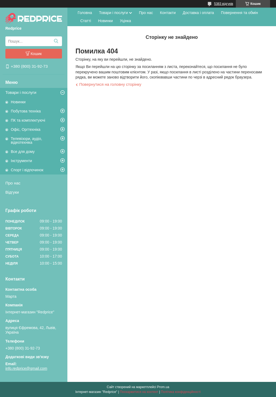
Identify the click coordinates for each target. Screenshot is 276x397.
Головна (85, 13)
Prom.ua (163, 387)
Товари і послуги (20, 92)
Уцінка (125, 21)
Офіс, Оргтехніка (25, 129)
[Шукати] (56, 41)
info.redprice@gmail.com (26, 368)
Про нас (12, 183)
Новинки (18, 102)
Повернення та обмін (239, 13)
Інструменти (21, 161)
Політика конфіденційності (181, 392)
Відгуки (12, 192)
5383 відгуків (223, 4)
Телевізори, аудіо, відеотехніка (26, 140)
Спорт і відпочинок (27, 170)
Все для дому (23, 151)
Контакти (168, 13)
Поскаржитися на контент (139, 392)
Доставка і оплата (198, 13)
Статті (85, 21)
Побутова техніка (26, 111)
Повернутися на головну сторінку (110, 84)
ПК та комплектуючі (28, 120)
